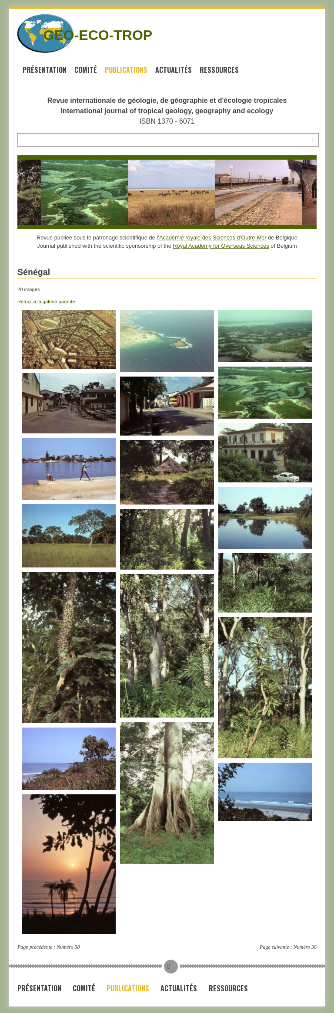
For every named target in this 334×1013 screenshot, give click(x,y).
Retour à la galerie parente (46, 301)
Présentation (45, 70)
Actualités (173, 70)
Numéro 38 (68, 947)
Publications (126, 70)
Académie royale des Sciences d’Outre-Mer (213, 237)
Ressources (219, 70)
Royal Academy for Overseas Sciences (221, 246)
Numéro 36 (305, 947)
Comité (85, 70)
